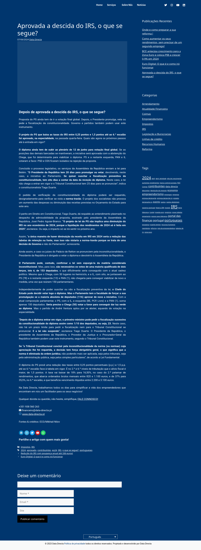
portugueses (86, 450)
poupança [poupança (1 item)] (145, 225)
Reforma (147, 149)
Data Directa (35, 39)
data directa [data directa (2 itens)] (171, 186)
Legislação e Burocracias (156, 134)
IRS (33, 447)
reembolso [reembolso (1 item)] (146, 228)
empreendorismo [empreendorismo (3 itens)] (153, 194)
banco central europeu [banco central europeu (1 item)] (168, 183)
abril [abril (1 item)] (153, 179)
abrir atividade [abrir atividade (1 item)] (161, 179)
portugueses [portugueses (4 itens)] (173, 220)
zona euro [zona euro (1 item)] (148, 232)
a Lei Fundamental (109, 357)
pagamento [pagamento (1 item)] (146, 216)
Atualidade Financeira (155, 109)
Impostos (25, 447)
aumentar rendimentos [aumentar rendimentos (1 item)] (150, 183)
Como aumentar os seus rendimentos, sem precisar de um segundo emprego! (162, 42)
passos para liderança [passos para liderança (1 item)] (159, 216)
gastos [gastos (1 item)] (163, 202)
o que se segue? (70, 450)
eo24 (54, 450)
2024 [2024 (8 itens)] (146, 177)
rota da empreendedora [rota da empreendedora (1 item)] (166, 228)
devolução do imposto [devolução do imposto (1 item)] (158, 191)
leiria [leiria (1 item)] (180, 208)
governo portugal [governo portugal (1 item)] (148, 208)
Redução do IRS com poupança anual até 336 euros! (47, 453)
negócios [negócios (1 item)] (168, 212)
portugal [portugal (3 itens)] (158, 220)
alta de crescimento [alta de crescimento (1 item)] (174, 179)
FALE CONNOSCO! (88, 399)
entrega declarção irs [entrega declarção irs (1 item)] (164, 198)
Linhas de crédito (152, 139)
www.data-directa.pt (33, 414)
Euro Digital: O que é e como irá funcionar (42, 456)
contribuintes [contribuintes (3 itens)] (156, 186)
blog (154, 543)
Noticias (141, 5)
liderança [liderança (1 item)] (145, 212)
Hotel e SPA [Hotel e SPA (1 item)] (160, 208)
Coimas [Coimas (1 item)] (145, 187)
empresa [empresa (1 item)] (175, 195)
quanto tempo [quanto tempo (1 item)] (155, 225)
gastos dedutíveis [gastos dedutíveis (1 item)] (172, 202)
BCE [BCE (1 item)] (178, 183)
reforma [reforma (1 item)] (154, 228)
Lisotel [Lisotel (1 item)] (151, 212)
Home (99, 5)
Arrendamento (150, 103)
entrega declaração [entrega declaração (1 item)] (149, 198)
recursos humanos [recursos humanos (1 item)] (168, 225)
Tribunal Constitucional (100, 338)
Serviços (111, 5)
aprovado (31, 450)
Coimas (146, 114)
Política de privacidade (74, 543)
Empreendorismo (152, 119)
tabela (51, 368)
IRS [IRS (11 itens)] (174, 207)
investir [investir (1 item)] (167, 208)
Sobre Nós (127, 5)
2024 (23, 450)
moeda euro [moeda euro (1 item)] (159, 212)
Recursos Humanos (153, 144)
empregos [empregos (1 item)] (168, 195)
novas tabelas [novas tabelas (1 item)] (177, 212)
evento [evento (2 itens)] (156, 201)
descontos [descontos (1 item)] (146, 191)
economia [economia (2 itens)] (172, 190)
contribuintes (44, 450)
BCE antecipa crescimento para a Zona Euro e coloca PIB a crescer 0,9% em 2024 (161, 54)
